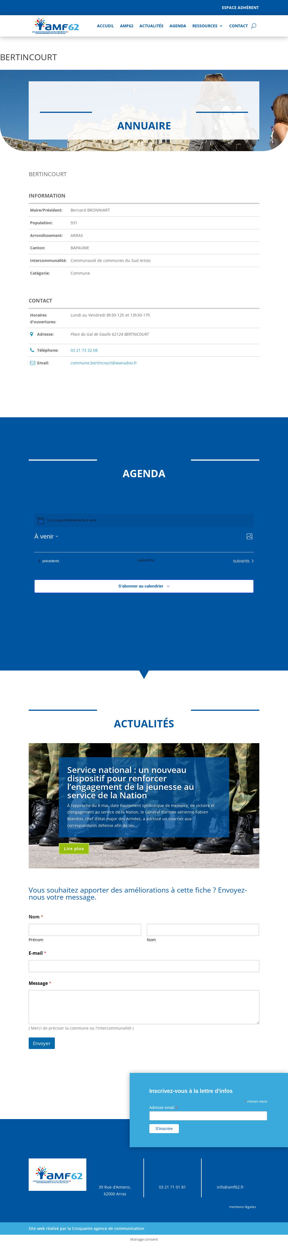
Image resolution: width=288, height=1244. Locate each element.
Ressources (204, 25)
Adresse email (163, 1107)
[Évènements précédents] (48, 561)
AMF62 (126, 25)
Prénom (36, 939)
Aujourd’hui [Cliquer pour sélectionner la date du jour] (146, 560)
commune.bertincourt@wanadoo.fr (104, 363)
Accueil (105, 25)
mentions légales (242, 1206)
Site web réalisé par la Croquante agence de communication (86, 1228)
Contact (238, 25)
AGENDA (178, 25)
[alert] (144, 520)
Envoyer (42, 1043)
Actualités (151, 25)
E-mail (37, 953)
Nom (151, 939)
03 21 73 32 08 (84, 350)
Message (40, 983)
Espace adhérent (240, 7)
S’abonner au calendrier (140, 586)
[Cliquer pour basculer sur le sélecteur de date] (46, 536)
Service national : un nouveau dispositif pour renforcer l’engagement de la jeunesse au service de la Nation (130, 782)
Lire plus (74, 848)
